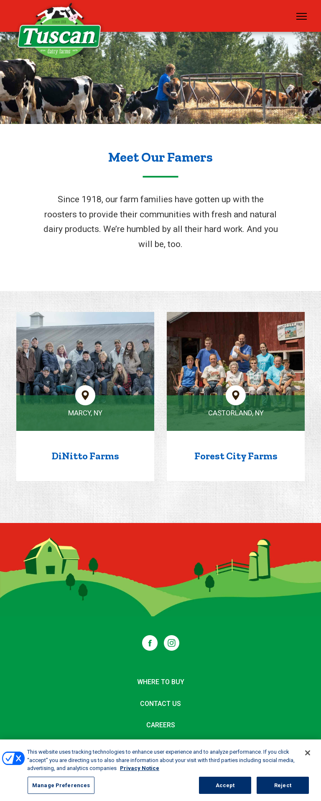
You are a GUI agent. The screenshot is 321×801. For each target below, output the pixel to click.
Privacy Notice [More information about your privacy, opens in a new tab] (139, 771)
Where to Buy (160, 682)
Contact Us (160, 704)
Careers (160, 725)
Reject (282, 788)
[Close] (307, 756)
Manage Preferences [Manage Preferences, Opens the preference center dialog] (61, 788)
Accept (225, 788)
